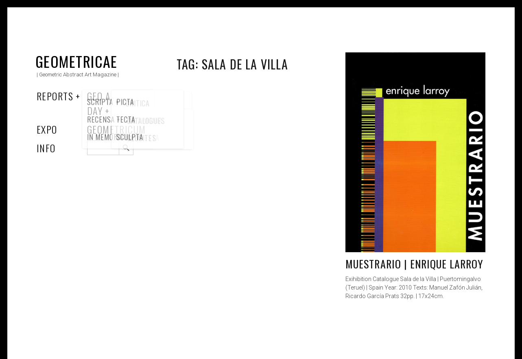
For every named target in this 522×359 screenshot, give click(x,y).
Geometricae (76, 61)
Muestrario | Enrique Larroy (414, 264)
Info (46, 148)
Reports (55, 96)
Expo (47, 129)
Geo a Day (98, 103)
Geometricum (116, 129)
